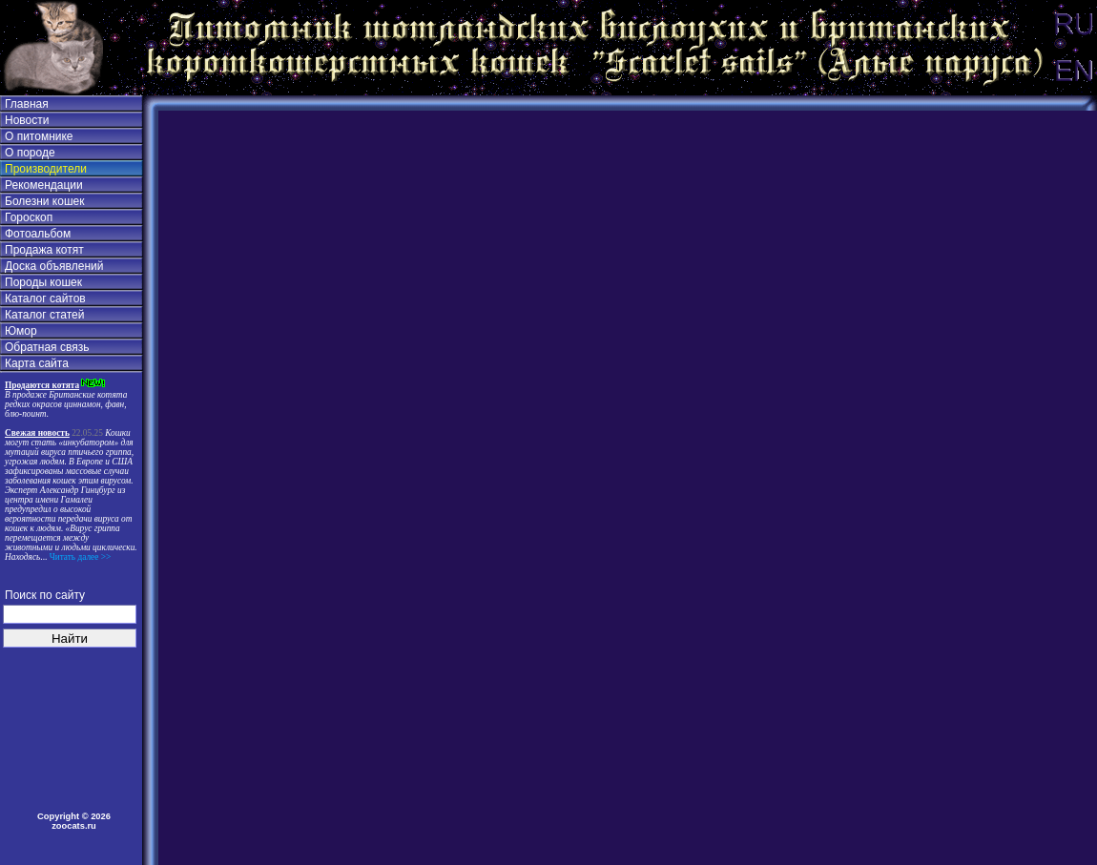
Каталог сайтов (45, 298)
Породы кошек (43, 282)
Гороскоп (28, 217)
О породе (30, 152)
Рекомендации (44, 185)
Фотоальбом (38, 233)
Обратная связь (47, 347)
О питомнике (39, 136)
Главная (27, 104)
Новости (27, 120)
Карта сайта (37, 363)
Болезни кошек (44, 201)
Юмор (21, 331)
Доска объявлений (54, 266)
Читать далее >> (79, 557)
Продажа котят (44, 250)
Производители (46, 168)
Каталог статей (44, 314)
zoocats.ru (74, 826)
